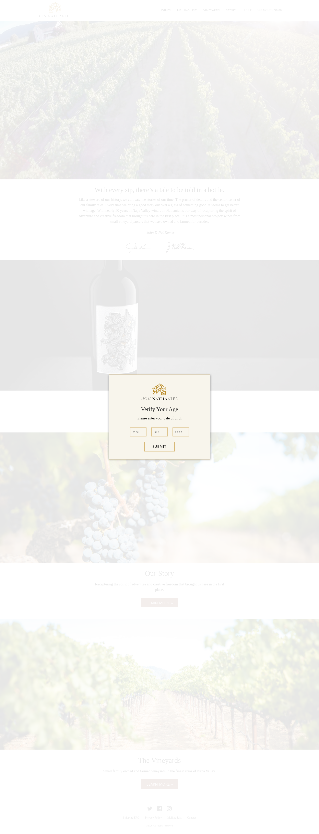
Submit (160, 446)
